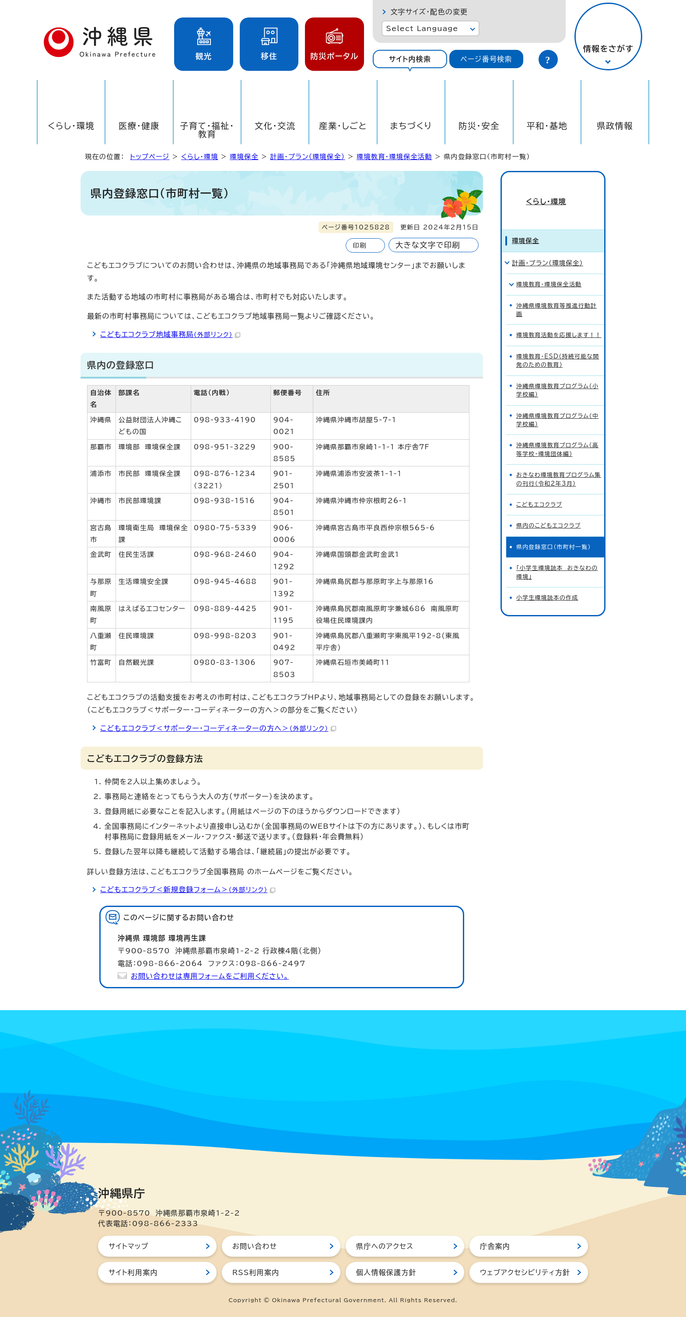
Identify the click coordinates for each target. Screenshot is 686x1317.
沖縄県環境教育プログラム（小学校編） (557, 376)
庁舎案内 (495, 1246)
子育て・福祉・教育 (207, 130)
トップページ (149, 156)
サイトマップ (128, 1246)
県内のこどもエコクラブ (548, 511)
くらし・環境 (71, 126)
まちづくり (411, 126)
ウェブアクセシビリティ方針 (525, 1272)
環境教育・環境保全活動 (394, 156)
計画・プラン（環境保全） (307, 156)
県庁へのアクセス (384, 1246)
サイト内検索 (410, 59)
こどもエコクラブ (539, 490)
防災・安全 (479, 126)
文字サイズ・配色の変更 (429, 11)
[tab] (410, 59)
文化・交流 (275, 126)
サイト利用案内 (133, 1272)
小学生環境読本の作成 (547, 584)
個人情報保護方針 (386, 1272)
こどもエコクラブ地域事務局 (170, 334)
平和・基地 (546, 126)
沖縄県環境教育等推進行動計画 (556, 295)
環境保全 (244, 156)
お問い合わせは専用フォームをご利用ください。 (210, 976)
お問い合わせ (254, 1246)
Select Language (422, 28)
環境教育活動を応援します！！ (559, 321)
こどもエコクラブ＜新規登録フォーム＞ (187, 889)
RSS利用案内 (255, 1272)
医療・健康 (139, 126)
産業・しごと (343, 126)
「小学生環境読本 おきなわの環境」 (557, 558)
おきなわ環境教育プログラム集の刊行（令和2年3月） (558, 465)
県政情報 (615, 126)
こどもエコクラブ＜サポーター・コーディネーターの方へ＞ (218, 728)
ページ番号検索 (486, 59)
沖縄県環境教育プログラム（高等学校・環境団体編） (557, 435)
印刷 (359, 245)
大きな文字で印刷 (428, 245)
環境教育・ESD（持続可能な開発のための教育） (557, 346)
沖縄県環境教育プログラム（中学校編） (557, 406)
